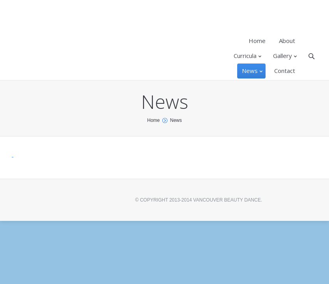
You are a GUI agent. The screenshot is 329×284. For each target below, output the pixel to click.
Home (153, 120)
